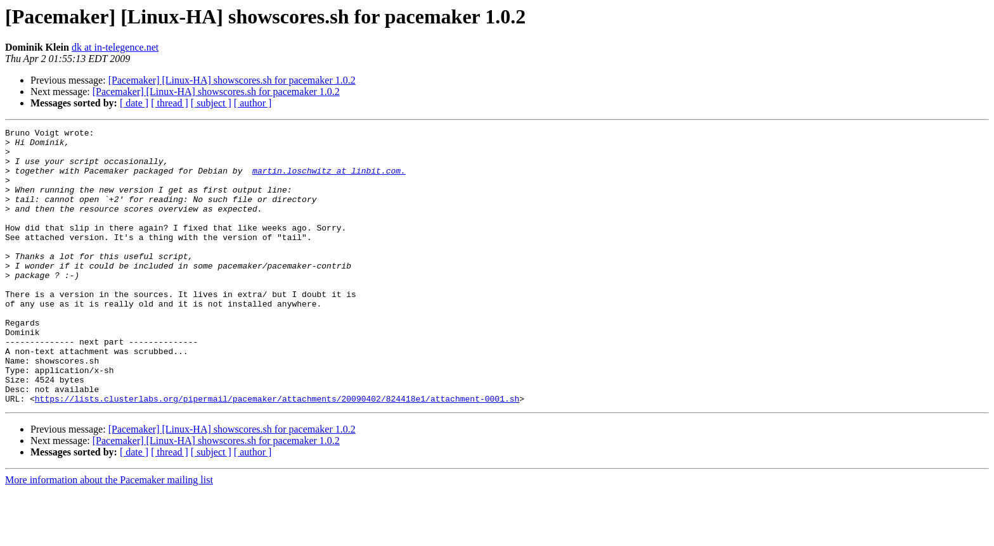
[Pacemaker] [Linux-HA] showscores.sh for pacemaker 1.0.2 (232, 80)
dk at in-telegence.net (115, 47)
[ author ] (253, 103)
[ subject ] (211, 103)
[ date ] (134, 103)
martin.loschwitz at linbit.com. (329, 180)
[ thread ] (169, 103)
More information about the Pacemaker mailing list (109, 535)
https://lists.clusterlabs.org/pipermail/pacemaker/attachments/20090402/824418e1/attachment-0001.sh (277, 453)
